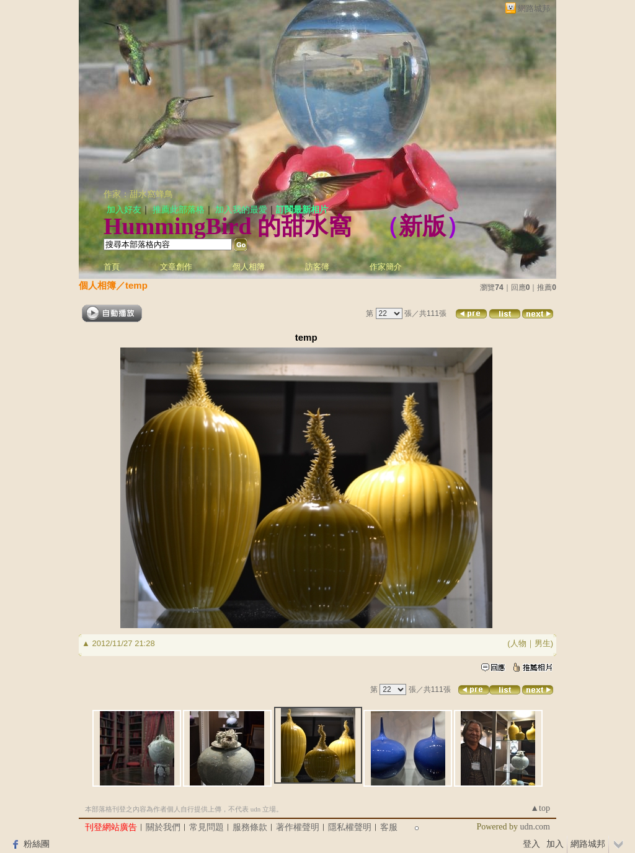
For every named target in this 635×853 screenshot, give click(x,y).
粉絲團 (37, 844)
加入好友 (124, 209)
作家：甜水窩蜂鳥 (138, 194)
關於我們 (163, 827)
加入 (555, 844)
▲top (540, 808)
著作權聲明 (297, 827)
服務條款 (250, 827)
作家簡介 (386, 266)
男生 (543, 643)
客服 (388, 827)
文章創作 (176, 266)
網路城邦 (534, 8)
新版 (422, 226)
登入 (531, 844)
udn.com (535, 826)
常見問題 (206, 827)
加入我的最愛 (241, 209)
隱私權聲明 (349, 827)
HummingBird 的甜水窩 (228, 226)
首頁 (112, 266)
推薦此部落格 (179, 209)
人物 (518, 643)
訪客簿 (317, 266)
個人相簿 (249, 266)
